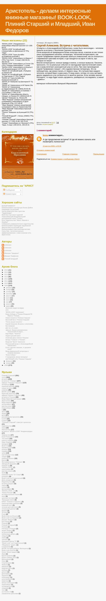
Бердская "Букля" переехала (15, 342)
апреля (9, 304)
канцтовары (6, 469)
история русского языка (10, 494)
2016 (6, 270)
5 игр (4, 514)
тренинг (5, 539)
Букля (4, 460)
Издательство (7, 482)
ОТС (7, 310)
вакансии (5, 566)
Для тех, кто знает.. (12, 328)
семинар (5, 588)
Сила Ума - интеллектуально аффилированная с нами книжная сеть (16, 232)
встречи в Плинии (8, 397)
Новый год (6, 465)
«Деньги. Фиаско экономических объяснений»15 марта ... (16, 331)
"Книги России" (7, 492)
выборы (5, 570)
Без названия (10, 326)
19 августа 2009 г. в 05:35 (52, 146)
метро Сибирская (8, 583)
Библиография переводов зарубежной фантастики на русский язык (16, 226)
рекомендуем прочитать (11, 417)
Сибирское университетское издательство (18, 224)
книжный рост (7, 505)
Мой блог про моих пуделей (12, 215)
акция (4, 413)
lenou (45, 135)
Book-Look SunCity (9, 550)
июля (8, 298)
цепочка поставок (8, 498)
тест (3, 590)
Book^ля (5, 446)
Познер (4, 527)
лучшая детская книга (10, 507)
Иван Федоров (7, 442)
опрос (4, 485)
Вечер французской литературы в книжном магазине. (17, 352)
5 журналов (6, 546)
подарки (5, 451)
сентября (9, 294)
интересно (6, 384)
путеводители (7, 586)
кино (3, 496)
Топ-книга (5, 438)
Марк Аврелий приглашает (12, 399)
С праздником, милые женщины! (17, 357)
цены (4, 453)
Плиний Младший (8, 525)
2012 (6, 279)
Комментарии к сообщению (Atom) (65, 159)
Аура (3, 554)
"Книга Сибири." (11, 355)
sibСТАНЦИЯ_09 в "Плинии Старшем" (18, 359)
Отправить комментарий (46, 150)
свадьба (5, 536)
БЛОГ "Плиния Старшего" (11, 501)
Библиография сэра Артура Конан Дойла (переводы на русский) (17, 208)
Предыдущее (98, 154)
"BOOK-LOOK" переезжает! (15, 312)
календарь (6, 577)
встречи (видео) (48, 124)
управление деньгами (10, 593)
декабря (9, 287)
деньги (4, 572)
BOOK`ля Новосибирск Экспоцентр (15, 548)
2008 (6, 365)
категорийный (7, 579)
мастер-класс (7, 406)
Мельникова (6, 559)
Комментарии (9, 194)
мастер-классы (7, 471)
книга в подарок (8, 440)
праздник (5, 444)
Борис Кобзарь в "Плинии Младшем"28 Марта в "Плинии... (19, 315)
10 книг (4, 512)
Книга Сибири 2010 (9, 557)
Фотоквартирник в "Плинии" (12, 462)
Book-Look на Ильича (10, 516)
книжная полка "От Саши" (11, 474)
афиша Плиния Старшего (11, 395)
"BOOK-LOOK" (7, 467)
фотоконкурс (6, 489)
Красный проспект (8, 393)
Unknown (8, 245)
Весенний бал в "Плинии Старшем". (18, 320)
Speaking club (7, 447)
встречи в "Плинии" (9, 381)
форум (4, 510)
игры (3, 428)
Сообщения (9, 190)
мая (7, 302)
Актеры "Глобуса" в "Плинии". (16, 340)
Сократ (4, 420)
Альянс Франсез (8, 519)
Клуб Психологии (8, 437)
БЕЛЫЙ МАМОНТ (8, 206)
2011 (6, 281)
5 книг (4, 419)
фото (4, 411)
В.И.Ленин (6, 521)
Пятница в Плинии (9, 528)
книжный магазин (8, 386)
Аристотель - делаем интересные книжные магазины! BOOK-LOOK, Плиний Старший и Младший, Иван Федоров (50, 21)
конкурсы (5, 476)
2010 (6, 283)
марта (8, 306)
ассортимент (6, 404)
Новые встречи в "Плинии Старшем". (18, 318)
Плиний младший (11, 259)
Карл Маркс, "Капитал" (13, 333)
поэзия (4, 487)
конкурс (5, 449)
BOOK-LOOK (6, 392)
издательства (7, 426)
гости (4, 377)
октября (9, 291)
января (8, 363)
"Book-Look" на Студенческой (13, 543)
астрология (6, 532)
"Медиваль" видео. (9, 545)
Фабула (4, 565)
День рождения (7, 480)
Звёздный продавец (9, 464)
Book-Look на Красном (10, 518)
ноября (9, 289)
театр (4, 537)
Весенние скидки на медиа (15, 308)
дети (3, 415)
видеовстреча (7, 568)
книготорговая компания (11, 503)
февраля (9, 361)
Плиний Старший (8, 375)
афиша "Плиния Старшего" (12, 383)
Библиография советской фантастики (16, 229)
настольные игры (8, 455)
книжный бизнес (8, 458)
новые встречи (7, 388)
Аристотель (6, 234)
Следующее (42, 154)
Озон (4, 561)
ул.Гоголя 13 (6, 592)
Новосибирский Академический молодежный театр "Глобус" (13, 217)
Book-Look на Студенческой (12, 478)
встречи (5, 379)
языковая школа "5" (9, 541)
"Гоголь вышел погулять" (14, 322)
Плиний (4, 523)
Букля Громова (7, 556)
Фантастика (6, 429)
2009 (6, 285)
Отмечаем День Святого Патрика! (17, 338)
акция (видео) (7, 530)
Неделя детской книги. (13, 336)
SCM (3, 473)
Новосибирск (7, 408)
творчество (6, 435)
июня (8, 300)
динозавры (6, 574)
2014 (6, 274)
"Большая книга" (8, 500)
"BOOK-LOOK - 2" (8, 491)
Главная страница (69, 154)
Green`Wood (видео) (9, 552)
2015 (6, 272)
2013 (6, 276)
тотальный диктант (9, 509)
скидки (4, 456)
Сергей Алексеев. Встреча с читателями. (19, 324)
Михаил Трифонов (11, 256)
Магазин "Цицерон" (12, 253)
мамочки (5, 581)
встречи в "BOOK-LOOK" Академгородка (17, 431)
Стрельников (6, 563)
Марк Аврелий (7, 402)
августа (9, 296)
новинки (5, 390)
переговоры (6, 584)
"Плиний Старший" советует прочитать (16, 422)
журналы (5, 575)
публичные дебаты (9, 534)
